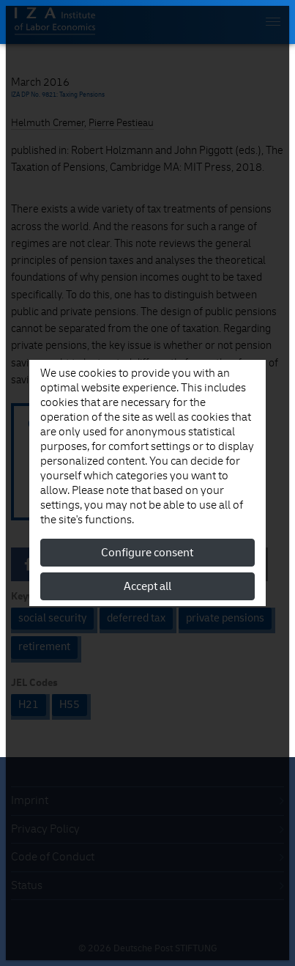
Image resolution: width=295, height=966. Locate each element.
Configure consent (147, 552)
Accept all (147, 586)
